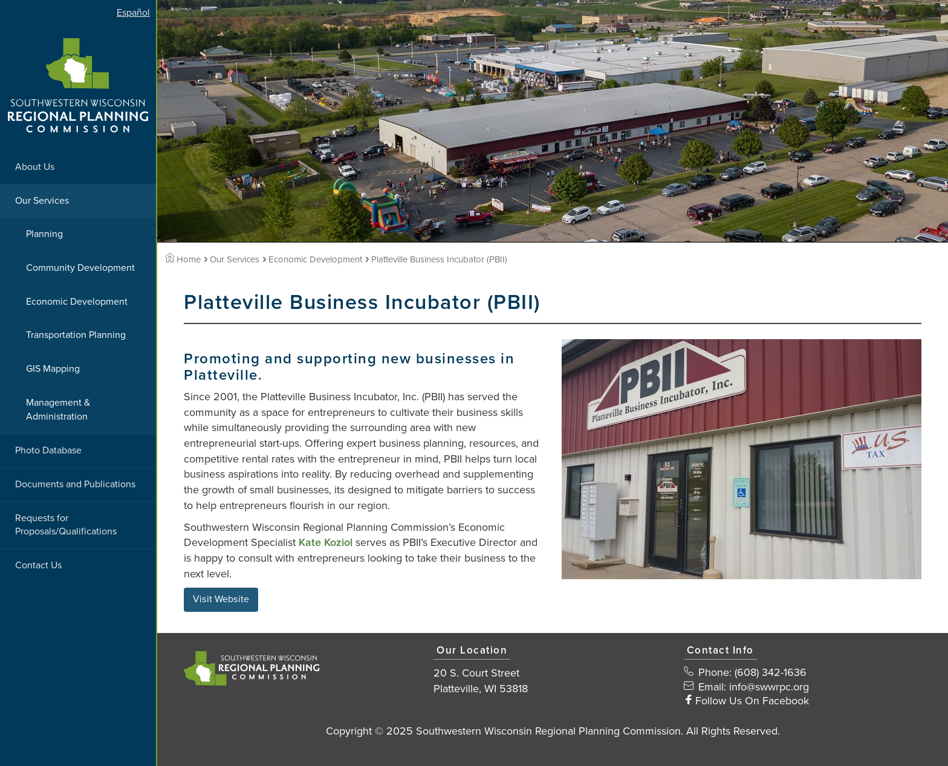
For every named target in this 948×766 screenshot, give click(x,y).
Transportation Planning (76, 335)
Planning (44, 234)
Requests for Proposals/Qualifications (66, 525)
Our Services (42, 201)
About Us (34, 167)
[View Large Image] (741, 459)
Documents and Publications (75, 484)
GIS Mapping (53, 369)
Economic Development (77, 302)
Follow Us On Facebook (752, 700)
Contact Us (38, 565)
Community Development (80, 268)
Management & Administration (58, 410)
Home (183, 259)
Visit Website (221, 599)
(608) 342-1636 (771, 672)
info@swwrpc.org (769, 686)
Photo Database (48, 450)
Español (133, 13)
